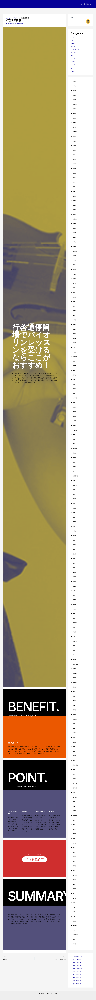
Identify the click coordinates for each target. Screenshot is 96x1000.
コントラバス (75, 49)
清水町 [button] (73, 508)
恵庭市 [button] (73, 113)
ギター (73, 46)
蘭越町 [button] (73, 370)
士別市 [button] (73, 196)
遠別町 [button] (73, 687)
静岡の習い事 (77, 971)
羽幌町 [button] (73, 728)
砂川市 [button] (73, 200)
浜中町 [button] (73, 306)
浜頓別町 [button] (74, 430)
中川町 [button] (73, 746)
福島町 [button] (73, 838)
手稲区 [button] (73, 173)
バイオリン (74, 59)
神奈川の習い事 (77, 968)
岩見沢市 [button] (74, 104)
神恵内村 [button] (74, 815)
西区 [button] (73, 182)
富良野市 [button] (74, 251)
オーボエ (73, 43)
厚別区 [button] (73, 150)
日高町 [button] (73, 590)
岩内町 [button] (73, 375)
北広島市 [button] (74, 132)
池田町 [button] (73, 737)
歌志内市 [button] (74, 109)
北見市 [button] (73, 136)
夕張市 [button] (73, 274)
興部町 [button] (73, 861)
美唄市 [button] (73, 242)
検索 (72, 17)
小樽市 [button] (73, 122)
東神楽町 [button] (74, 535)
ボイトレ (73, 68)
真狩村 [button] (73, 352)
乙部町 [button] (73, 774)
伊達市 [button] (73, 210)
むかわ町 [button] (74, 907)
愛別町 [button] (73, 494)
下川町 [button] (73, 512)
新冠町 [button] (73, 769)
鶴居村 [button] (73, 288)
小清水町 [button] (74, 623)
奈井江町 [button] (74, 668)
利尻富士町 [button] (74, 935)
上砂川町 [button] (74, 659)
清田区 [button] (73, 159)
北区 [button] (73, 155)
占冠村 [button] (73, 912)
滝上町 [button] (73, 866)
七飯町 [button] (73, 554)
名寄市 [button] (73, 223)
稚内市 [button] (73, 283)
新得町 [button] (73, 517)
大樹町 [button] (73, 801)
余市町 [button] (73, 921)
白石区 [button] (73, 164)
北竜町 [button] (73, 407)
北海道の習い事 (77, 956)
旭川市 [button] (73, 86)
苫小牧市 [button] (74, 219)
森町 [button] (73, 563)
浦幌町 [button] (73, 705)
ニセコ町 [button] (74, 347)
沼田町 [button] (73, 402)
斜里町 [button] (73, 627)
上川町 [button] (73, 499)
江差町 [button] (73, 792)
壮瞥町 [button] (73, 384)
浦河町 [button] (73, 389)
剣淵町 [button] (73, 503)
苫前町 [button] (73, 723)
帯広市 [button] (73, 127)
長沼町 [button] (73, 889)
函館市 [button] (73, 237)
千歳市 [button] (73, 214)
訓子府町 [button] (74, 714)
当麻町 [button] (73, 526)
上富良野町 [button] (74, 664)
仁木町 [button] (73, 916)
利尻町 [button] (73, 930)
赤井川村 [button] (74, 925)
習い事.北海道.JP (86, 4)
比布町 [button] (73, 545)
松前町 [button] (73, 843)
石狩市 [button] (73, 99)
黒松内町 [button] (74, 641)
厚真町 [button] (73, 898)
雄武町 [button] (73, 857)
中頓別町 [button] (74, 425)
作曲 (72, 71)
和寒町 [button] (73, 549)
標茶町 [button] (73, 567)
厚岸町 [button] (73, 301)
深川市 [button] (73, 246)
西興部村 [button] (74, 875)
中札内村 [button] (74, 448)
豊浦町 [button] (73, 343)
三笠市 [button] (73, 260)
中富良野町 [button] (74, 673)
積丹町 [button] (73, 613)
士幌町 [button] (73, 467)
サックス (73, 52)
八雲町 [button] (73, 811)
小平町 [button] (73, 939)
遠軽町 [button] (73, 852)
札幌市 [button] (73, 145)
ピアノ (73, 62)
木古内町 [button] (74, 485)
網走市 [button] (73, 95)
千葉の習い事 (77, 962)
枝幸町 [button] (73, 421)
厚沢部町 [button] (74, 788)
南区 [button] (73, 191)
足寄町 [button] (73, 292)
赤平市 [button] (73, 81)
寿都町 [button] (73, 645)
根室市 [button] (73, 228)
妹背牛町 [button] (74, 416)
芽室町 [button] (73, 439)
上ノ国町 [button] (74, 797)
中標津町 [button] (74, 604)
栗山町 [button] (73, 884)
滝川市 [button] (73, 205)
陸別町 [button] (73, 297)
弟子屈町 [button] (74, 572)
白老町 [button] (73, 632)
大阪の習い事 (77, 977)
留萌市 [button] (73, 278)
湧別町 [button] (73, 870)
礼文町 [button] (73, 944)
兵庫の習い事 (77, 981)
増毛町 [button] (73, 834)
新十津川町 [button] (74, 476)
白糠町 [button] (73, 636)
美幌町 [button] (73, 320)
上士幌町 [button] (74, 457)
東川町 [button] (73, 540)
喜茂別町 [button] (74, 324)
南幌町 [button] (73, 678)
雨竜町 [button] (73, 393)
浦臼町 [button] (73, 471)
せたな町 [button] (74, 581)
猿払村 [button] (73, 655)
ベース (73, 65)
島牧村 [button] (73, 609)
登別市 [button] (73, 233)
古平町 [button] (73, 824)
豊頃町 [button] (73, 742)
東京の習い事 (77, 965)
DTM (72, 37)
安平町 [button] (73, 902)
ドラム (73, 55)
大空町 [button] (73, 311)
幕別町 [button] (73, 760)
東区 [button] (73, 187)
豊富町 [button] (73, 696)
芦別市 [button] (73, 90)
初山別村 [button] (74, 733)
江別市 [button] (73, 118)
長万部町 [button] (74, 879)
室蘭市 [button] (73, 265)
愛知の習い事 (77, 974)
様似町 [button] (73, 586)
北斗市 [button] (73, 255)
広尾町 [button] (73, 806)
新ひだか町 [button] (74, 783)
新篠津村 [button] (74, 366)
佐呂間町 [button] (74, 719)
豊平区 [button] (73, 177)
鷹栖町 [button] (73, 522)
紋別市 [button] (73, 269)
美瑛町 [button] (73, 531)
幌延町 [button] (73, 701)
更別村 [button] (73, 444)
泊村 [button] (73, 820)
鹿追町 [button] (73, 462)
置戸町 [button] (73, 710)
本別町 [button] (73, 756)
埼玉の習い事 (77, 959)
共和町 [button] (73, 379)
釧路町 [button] (73, 577)
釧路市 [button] (73, 141)
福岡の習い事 (77, 984)
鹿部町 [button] (73, 558)
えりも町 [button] (74, 829)
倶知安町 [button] (74, 333)
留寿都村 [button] (74, 356)
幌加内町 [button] (74, 411)
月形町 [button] (73, 480)
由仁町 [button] (73, 893)
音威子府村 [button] (74, 765)
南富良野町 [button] (74, 682)
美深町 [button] (73, 751)
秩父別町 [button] (74, 398)
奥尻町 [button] (73, 434)
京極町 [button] (73, 329)
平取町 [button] (73, 595)
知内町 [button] (73, 489)
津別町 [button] (73, 315)
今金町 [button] (73, 650)
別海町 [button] (73, 779)
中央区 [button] (73, 168)
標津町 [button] (73, 600)
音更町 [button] (73, 453)
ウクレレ (73, 40)
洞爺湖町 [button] (74, 338)
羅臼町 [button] (73, 847)
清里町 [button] (73, 618)
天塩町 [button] (73, 691)
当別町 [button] (73, 361)
